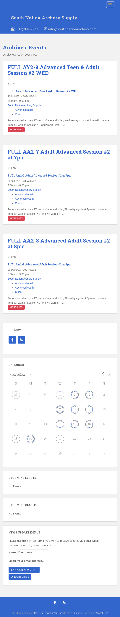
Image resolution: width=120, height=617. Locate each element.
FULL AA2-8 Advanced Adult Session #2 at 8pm (59, 243)
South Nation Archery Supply (44, 18)
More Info (16, 129)
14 (60, 424)
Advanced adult (24, 109)
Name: (28, 552)
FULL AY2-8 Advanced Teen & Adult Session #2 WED (54, 70)
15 (74, 424)
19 (30, 438)
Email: (28, 561)
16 (89, 424)
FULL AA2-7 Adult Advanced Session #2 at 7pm (59, 154)
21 (60, 438)
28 (16, 394)
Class (18, 114)
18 (15, 438)
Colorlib (78, 613)
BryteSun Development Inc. (48, 613)
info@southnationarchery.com (70, 29)
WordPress (102, 613)
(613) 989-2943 (24, 29)
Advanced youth (24, 198)
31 (60, 394)
